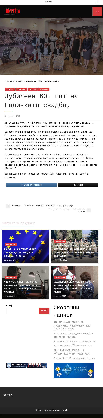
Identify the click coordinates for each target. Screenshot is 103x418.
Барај (9, 306)
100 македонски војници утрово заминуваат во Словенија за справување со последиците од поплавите (74, 250)
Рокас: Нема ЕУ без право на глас (74, 358)
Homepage (8, 81)
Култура (19, 81)
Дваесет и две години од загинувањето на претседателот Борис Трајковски (72, 325)
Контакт (48, 2)
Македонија (21, 89)
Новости (33, 89)
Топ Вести (44, 89)
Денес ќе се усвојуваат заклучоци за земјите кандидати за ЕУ (20, 252)
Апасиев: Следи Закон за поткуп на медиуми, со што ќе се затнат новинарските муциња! (24, 286)
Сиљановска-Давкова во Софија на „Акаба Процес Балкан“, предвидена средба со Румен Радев (74, 286)
